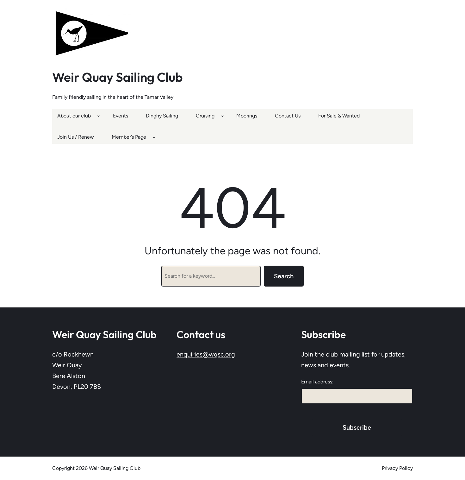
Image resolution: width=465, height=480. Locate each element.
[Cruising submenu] (222, 115)
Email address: (317, 382)
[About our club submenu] (98, 115)
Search (284, 276)
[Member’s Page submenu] (154, 137)
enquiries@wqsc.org (206, 354)
